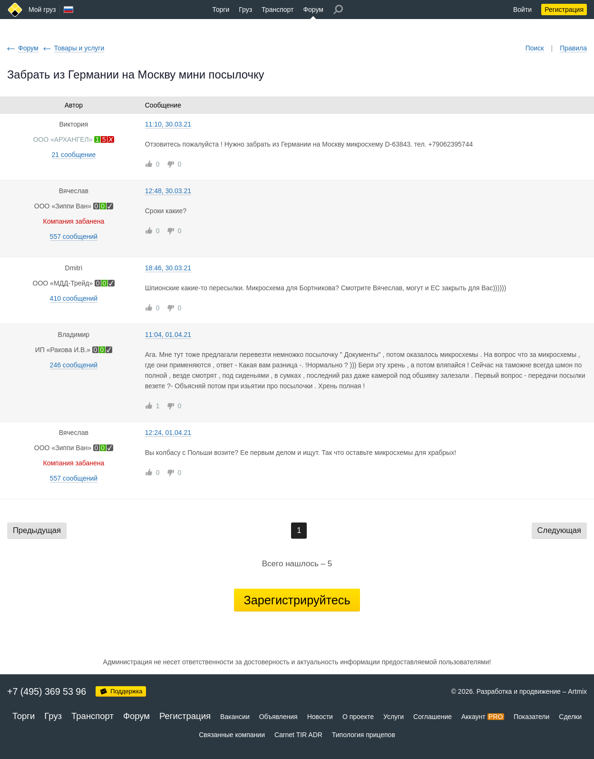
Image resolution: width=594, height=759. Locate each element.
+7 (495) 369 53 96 (46, 691)
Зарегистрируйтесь (296, 600)
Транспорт (277, 9)
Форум (313, 9)
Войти (522, 9)
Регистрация (564, 9)
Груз (245, 9)
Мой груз (42, 9)
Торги (220, 9)
